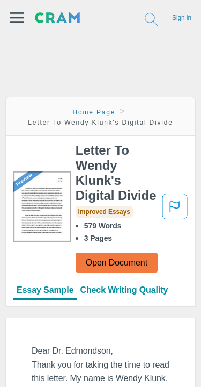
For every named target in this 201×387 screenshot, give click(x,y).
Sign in (181, 18)
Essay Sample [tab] (45, 290)
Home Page (94, 112)
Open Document (116, 262)
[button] (17, 17)
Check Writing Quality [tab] (124, 290)
